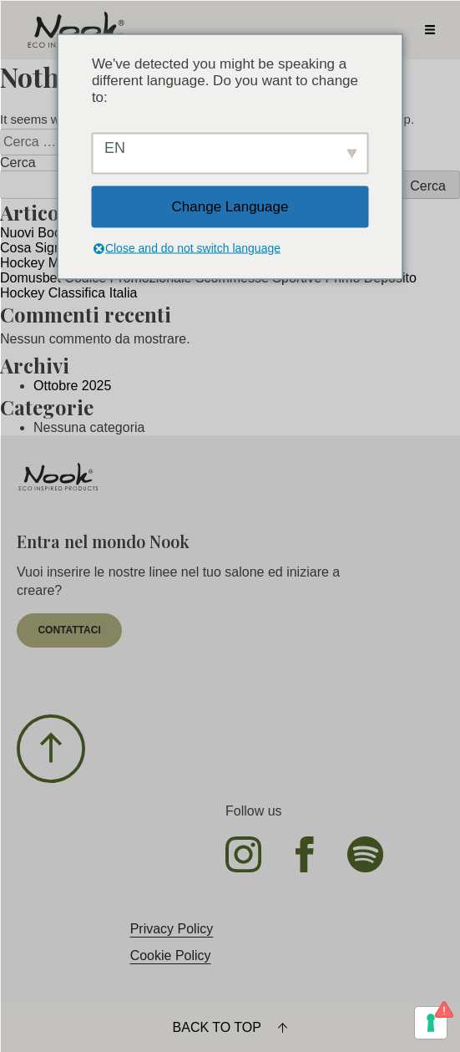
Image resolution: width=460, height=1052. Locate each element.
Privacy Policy (172, 929)
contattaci (69, 630)
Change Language (230, 206)
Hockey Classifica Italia (69, 293)
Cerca (18, 162)
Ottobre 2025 (72, 386)
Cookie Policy (170, 955)
